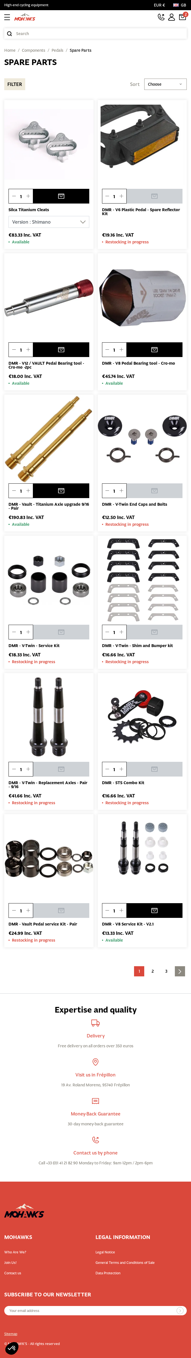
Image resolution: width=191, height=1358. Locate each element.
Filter (14, 84)
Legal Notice (105, 1252)
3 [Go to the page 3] (166, 971)
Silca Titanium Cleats (29, 210)
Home (10, 50)
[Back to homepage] (24, 17)
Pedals (57, 50)
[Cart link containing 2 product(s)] (182, 17)
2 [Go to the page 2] (153, 971)
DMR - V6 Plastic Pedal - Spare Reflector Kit (141, 212)
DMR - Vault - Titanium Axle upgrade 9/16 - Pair (49, 506)
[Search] (95, 33)
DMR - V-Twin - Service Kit (34, 646)
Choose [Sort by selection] (165, 84)
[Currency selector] (160, 5)
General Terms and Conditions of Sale (125, 1262)
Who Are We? (15, 1252)
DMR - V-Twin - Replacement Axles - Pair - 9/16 (48, 785)
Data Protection (108, 1273)
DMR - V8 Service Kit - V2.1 (128, 924)
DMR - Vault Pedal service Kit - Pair (43, 924)
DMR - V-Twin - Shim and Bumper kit (137, 646)
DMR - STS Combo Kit (123, 783)
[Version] (49, 222)
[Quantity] (21, 196)
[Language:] (180, 5)
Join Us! (10, 1262)
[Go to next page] (180, 971)
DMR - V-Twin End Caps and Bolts (134, 504)
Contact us (12, 1273)
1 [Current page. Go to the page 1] (139, 971)
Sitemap (10, 1334)
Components (33, 50)
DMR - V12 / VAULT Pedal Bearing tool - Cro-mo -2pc (46, 365)
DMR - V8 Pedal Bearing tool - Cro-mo (138, 363)
